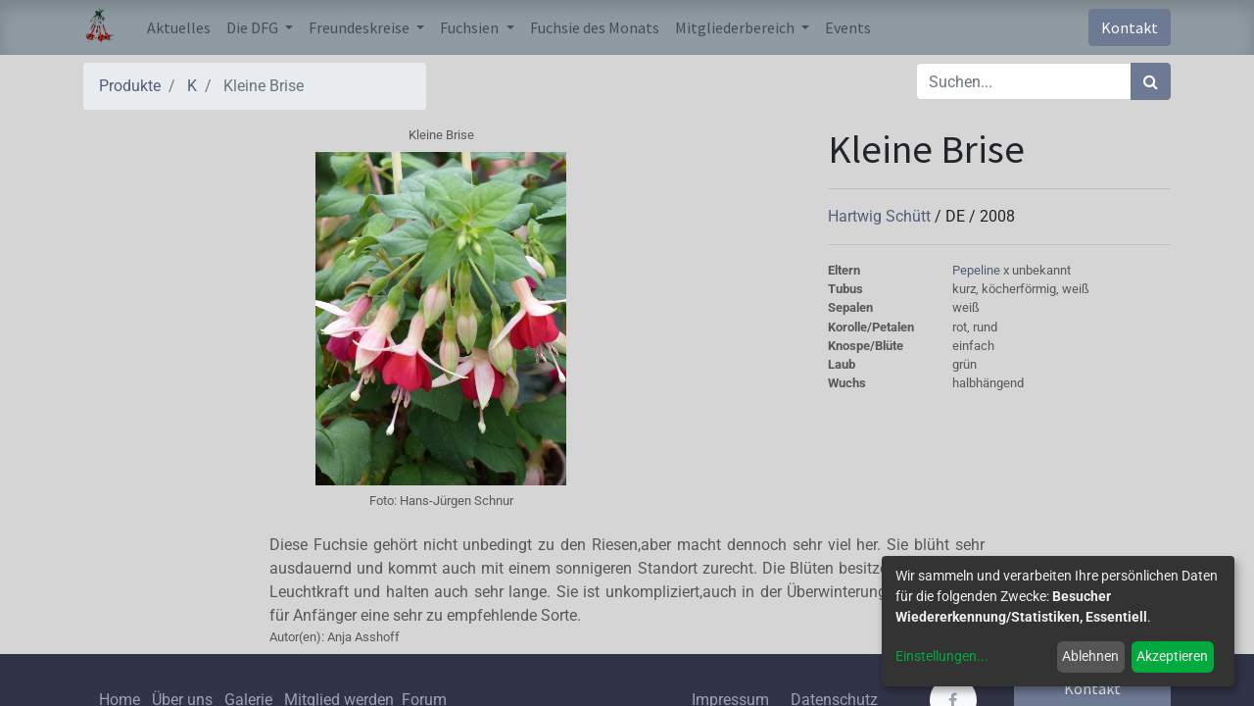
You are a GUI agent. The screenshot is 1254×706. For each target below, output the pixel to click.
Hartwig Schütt (881, 216)
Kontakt (1129, 27)
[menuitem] (178, 27)
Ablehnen (1090, 656)
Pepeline (977, 270)
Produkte (130, 85)
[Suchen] (1151, 81)
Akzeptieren (1172, 656)
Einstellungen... (942, 656)
